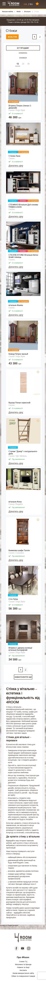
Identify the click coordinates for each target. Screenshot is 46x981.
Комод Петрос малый (18, 354)
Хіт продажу (23, 48)
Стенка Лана (14, 156)
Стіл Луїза (13, 599)
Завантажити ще (23, 677)
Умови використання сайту (23, 973)
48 (28, 63)
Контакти (23, 970)
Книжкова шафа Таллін (19, 550)
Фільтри (12, 37)
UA (25, 4)
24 (23, 63)
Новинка (23, 53)
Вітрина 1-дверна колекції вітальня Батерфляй (20, 649)
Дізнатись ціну (16, 165)
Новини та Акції (23, 967)
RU (31, 4)
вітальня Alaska (16, 305)
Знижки (23, 58)
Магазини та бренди (23, 964)
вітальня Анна (15, 502)
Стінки (36, 11)
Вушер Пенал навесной (19, 403)
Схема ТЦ (23, 961)
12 (18, 63)
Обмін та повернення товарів (23, 976)
